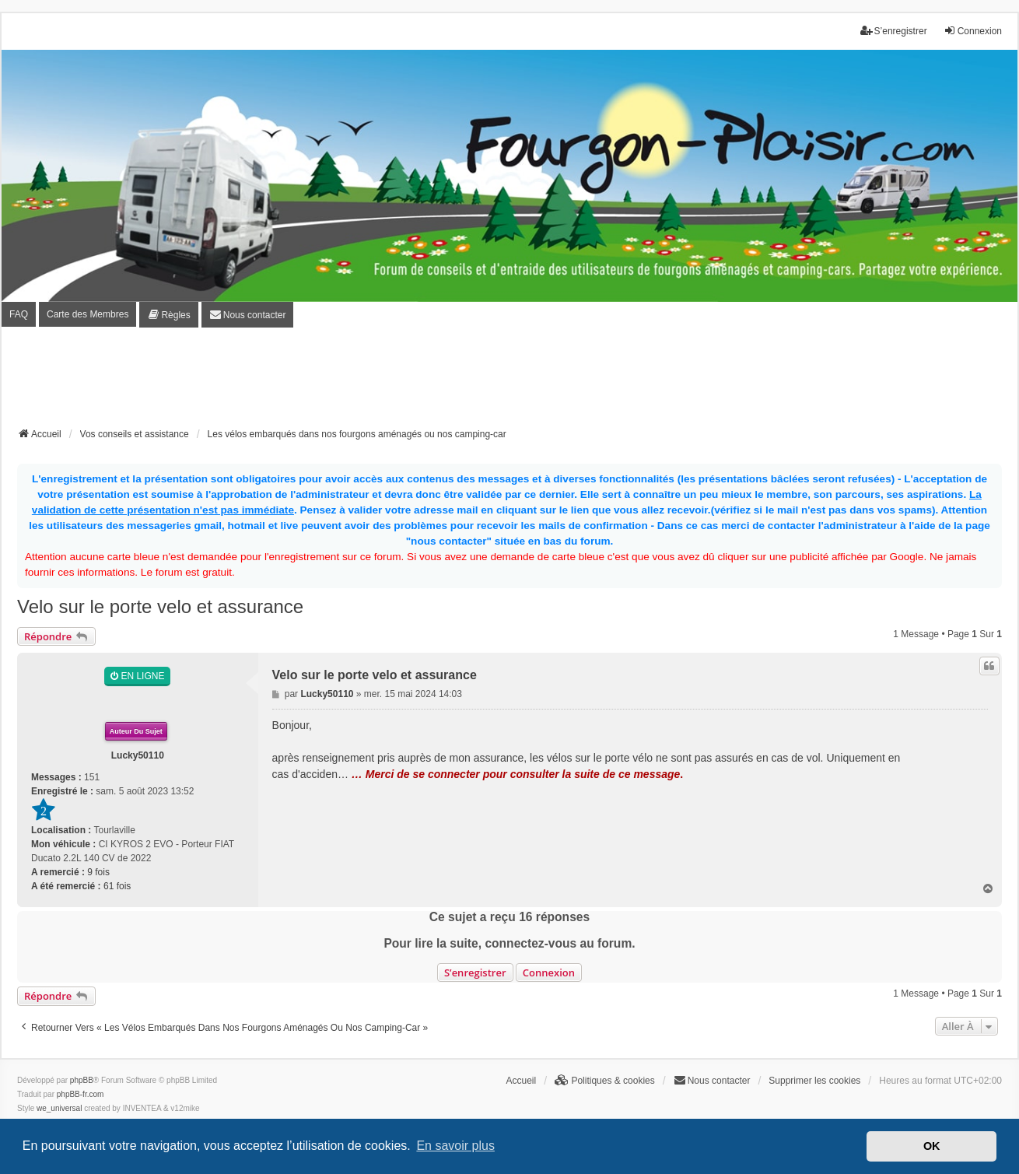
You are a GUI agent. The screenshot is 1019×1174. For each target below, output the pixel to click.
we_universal (59, 1108)
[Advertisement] (509, 382)
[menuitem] (168, 315)
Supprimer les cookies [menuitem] (814, 1080)
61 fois (117, 886)
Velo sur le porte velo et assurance (160, 606)
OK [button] (931, 1146)
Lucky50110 (137, 755)
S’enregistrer (475, 972)
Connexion (549, 972)
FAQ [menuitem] (18, 314)
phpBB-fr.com (80, 1094)
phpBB (81, 1080)
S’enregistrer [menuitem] (893, 31)
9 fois (98, 872)
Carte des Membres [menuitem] (87, 314)
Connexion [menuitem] (973, 31)
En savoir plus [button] (455, 1145)
